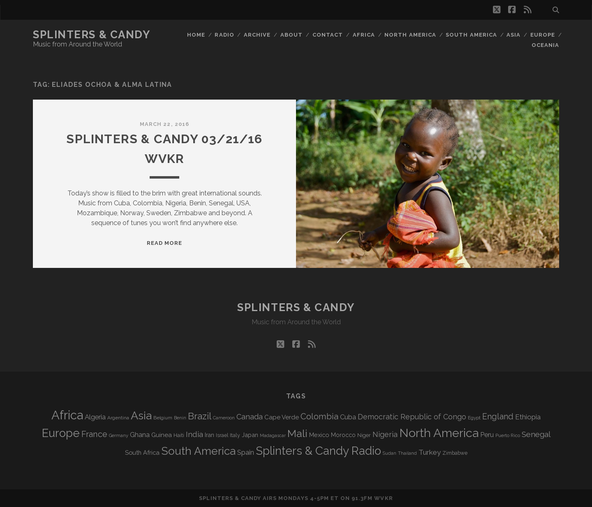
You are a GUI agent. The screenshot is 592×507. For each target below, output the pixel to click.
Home (196, 35)
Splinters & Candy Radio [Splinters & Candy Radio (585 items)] (318, 451)
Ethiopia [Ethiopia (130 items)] (528, 417)
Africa (364, 35)
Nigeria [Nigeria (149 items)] (385, 434)
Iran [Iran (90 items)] (209, 435)
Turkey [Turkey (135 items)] (430, 452)
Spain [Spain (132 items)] (245, 452)
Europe (542, 35)
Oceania (545, 45)
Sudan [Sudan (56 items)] (389, 453)
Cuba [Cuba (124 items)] (348, 417)
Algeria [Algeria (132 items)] (95, 417)
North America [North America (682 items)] (439, 433)
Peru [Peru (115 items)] (487, 435)
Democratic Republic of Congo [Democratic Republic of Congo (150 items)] (412, 416)
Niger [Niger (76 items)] (364, 435)
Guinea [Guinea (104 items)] (161, 435)
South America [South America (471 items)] (198, 450)
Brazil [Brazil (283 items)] (199, 416)
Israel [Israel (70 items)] (222, 435)
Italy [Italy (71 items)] (235, 435)
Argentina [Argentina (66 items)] (118, 418)
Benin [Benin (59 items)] (180, 418)
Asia (513, 35)
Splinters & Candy (91, 34)
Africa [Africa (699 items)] (67, 415)
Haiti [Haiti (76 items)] (178, 435)
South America (471, 35)
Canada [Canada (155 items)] (249, 416)
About (291, 35)
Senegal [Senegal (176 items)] (536, 434)
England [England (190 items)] (497, 416)
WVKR (383, 498)
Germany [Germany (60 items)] (118, 435)
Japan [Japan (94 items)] (250, 434)
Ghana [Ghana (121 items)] (140, 435)
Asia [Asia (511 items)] (141, 415)
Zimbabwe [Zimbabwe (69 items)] (454, 453)
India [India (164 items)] (194, 434)
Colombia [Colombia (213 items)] (319, 416)
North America (410, 35)
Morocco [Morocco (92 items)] (343, 435)
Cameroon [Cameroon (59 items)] (224, 418)
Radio (224, 35)
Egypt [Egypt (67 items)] (474, 418)
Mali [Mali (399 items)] (297, 433)
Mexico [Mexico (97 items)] (319, 434)
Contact (327, 35)
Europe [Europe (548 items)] (61, 433)
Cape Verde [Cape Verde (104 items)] (281, 417)
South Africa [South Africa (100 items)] (142, 452)
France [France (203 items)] (94, 434)
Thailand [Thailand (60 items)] (407, 453)
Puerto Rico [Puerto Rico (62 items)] (507, 435)
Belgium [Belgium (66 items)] (162, 418)
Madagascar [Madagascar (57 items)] (273, 435)
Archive (257, 35)
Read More (164, 243)
